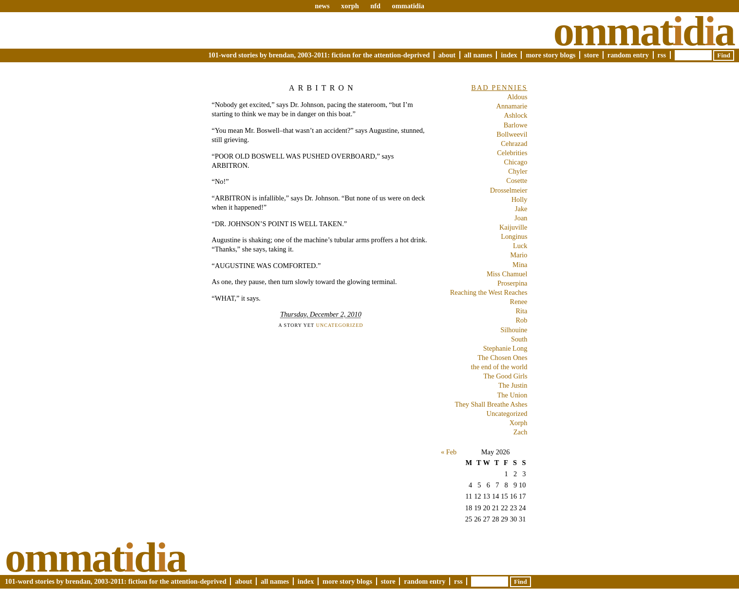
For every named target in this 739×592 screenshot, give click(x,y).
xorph (350, 6)
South (519, 339)
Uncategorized (339, 325)
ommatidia (408, 6)
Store (591, 55)
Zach (520, 432)
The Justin (513, 385)
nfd (375, 6)
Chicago (516, 162)
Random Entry (628, 55)
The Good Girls (505, 376)
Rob (522, 320)
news (322, 6)
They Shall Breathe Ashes (491, 404)
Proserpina (512, 283)
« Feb (448, 452)
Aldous (517, 97)
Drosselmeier (509, 190)
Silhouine (513, 330)
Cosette (516, 180)
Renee (519, 301)
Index (509, 55)
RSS (662, 55)
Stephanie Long (505, 348)
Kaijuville (513, 227)
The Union (512, 395)
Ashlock (516, 115)
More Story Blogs (550, 55)
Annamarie (512, 106)
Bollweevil (511, 134)
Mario (518, 255)
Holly (520, 199)
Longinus (514, 236)
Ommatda (643, 31)
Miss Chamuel (507, 274)
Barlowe (516, 125)
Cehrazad (514, 143)
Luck (520, 246)
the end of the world (499, 367)
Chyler (517, 171)
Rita (522, 311)
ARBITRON (323, 88)
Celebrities (512, 153)
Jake (521, 209)
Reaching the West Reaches (489, 292)
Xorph (519, 423)
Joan (520, 218)
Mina (519, 265)
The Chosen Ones (502, 357)
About (446, 55)
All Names (478, 55)
